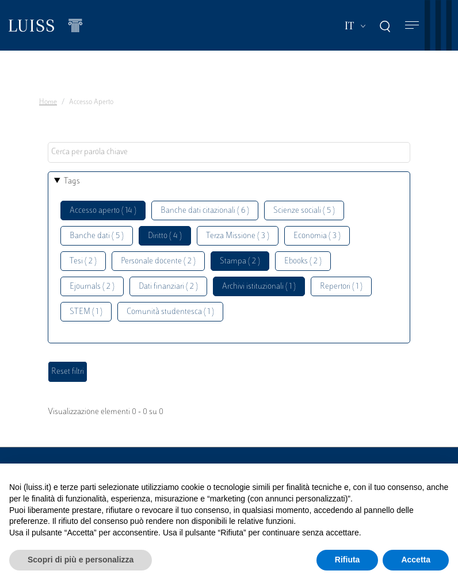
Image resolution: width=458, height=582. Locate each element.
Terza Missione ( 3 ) (237, 236)
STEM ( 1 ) (86, 312)
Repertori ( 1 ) (341, 286)
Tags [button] (72, 181)
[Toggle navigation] (412, 25)
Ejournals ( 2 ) (92, 286)
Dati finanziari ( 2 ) (168, 286)
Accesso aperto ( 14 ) (103, 210)
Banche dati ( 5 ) (97, 236)
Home (48, 102)
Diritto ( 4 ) (165, 236)
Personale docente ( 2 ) (158, 261)
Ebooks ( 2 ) (303, 261)
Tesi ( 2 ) (83, 261)
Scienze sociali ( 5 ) (304, 210)
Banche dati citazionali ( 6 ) (205, 210)
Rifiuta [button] (347, 559)
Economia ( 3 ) (317, 236)
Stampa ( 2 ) (240, 261)
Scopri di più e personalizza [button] (80, 559)
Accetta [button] (415, 559)
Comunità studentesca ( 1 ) (170, 312)
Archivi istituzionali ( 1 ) (259, 286)
